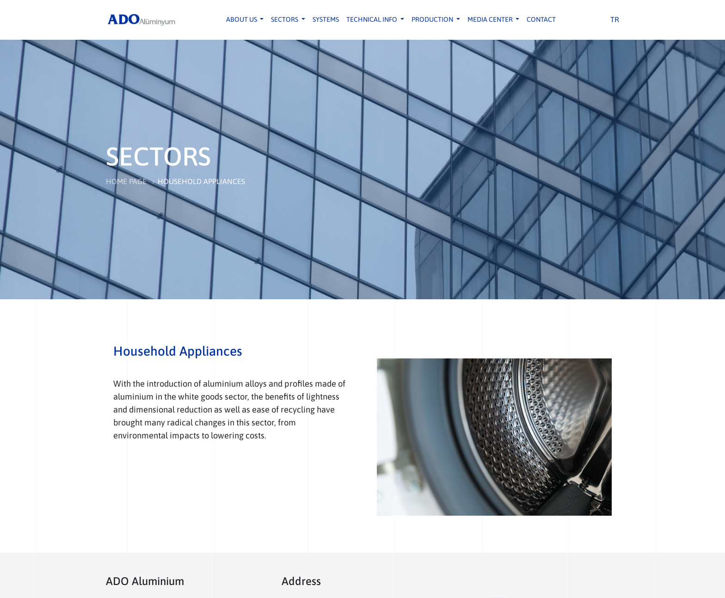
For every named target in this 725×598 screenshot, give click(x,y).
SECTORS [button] (285, 19)
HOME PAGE (126, 181)
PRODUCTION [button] (433, 19)
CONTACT (541, 19)
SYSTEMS (326, 19)
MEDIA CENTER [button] (490, 19)
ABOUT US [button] (242, 19)
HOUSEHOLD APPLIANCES (201, 181)
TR (614, 19)
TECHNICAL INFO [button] (372, 19)
